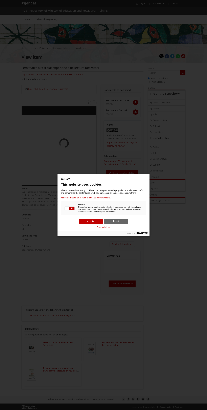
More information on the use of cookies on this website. (86, 198)
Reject (116, 221)
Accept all (91, 221)
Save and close (103, 227)
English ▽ (65, 179)
